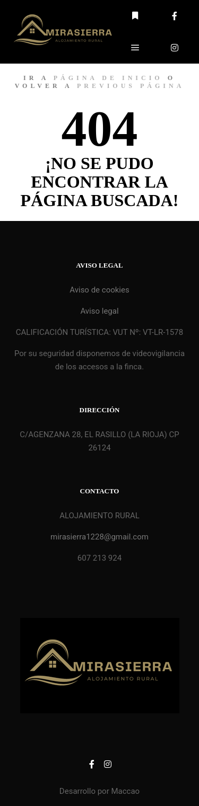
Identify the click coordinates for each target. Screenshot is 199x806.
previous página (130, 86)
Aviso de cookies (99, 290)
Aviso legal (99, 311)
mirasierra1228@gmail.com (99, 537)
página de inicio (108, 78)
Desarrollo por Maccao (99, 791)
